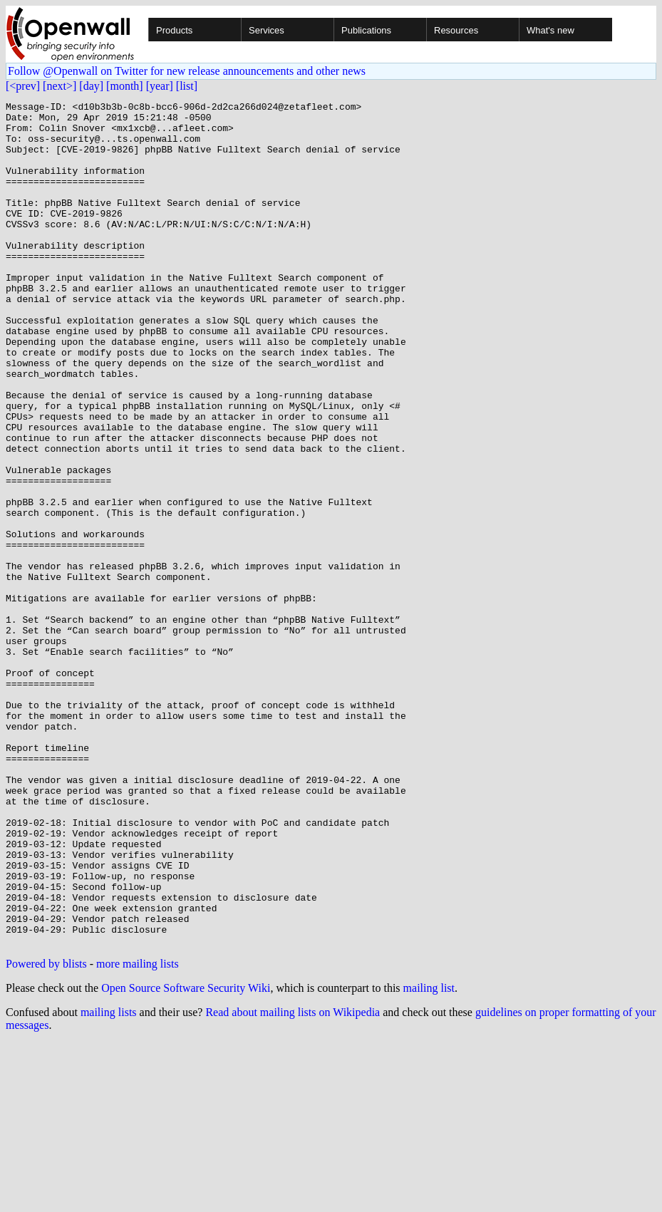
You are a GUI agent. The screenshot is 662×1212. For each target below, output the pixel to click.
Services (266, 30)
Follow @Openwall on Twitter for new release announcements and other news (187, 71)
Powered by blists (46, 1132)
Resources (456, 30)
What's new (550, 30)
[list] (186, 86)
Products (174, 30)
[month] (124, 86)
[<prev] (23, 86)
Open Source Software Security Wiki (185, 1157)
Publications (366, 30)
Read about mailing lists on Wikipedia (292, 1181)
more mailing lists (137, 1132)
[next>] (59, 86)
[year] (159, 86)
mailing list (429, 1157)
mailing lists (109, 1181)
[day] (91, 86)
